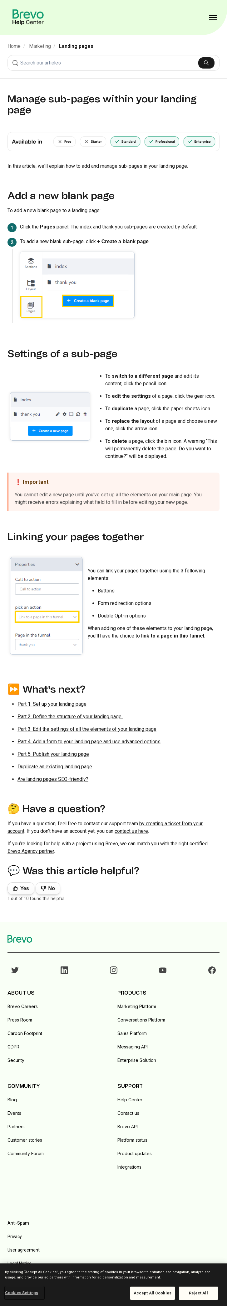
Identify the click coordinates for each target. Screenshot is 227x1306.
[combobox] (113, 63)
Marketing (40, 46)
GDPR (13, 1046)
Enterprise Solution (136, 1060)
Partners (16, 1126)
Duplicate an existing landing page (54, 767)
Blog (12, 1099)
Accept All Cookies (152, 1293)
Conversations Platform (141, 1019)
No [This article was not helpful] (51, 888)
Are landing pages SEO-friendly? (52, 779)
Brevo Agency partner (30, 851)
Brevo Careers (22, 1006)
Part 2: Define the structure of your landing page (70, 717)
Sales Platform (132, 1033)
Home (14, 46)
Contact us (128, 1113)
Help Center (129, 1099)
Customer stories (24, 1140)
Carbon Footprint (24, 1033)
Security (15, 1060)
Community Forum (25, 1153)
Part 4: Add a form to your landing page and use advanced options (88, 742)
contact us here (131, 831)
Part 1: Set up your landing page (51, 704)
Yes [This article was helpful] (24, 888)
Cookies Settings (21, 1292)
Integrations (129, 1167)
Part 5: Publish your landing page (53, 754)
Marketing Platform (136, 1006)
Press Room (19, 1019)
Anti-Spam (18, 1223)
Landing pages (76, 46)
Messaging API (132, 1046)
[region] (113, 1284)
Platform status (132, 1140)
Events (14, 1113)
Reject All (198, 1293)
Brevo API (127, 1126)
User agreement (23, 1249)
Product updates (134, 1153)
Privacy (14, 1236)
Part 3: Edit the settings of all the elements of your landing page (86, 729)
